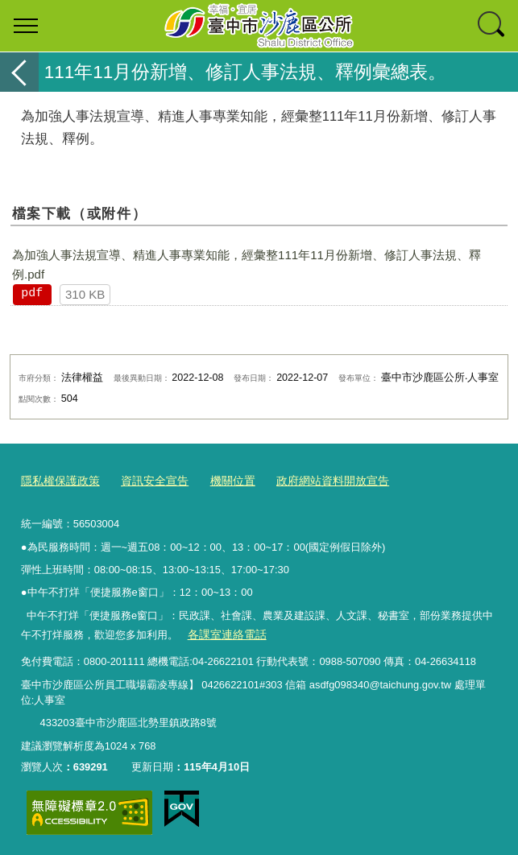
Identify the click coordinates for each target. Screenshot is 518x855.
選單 (26, 26)
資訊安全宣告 (146, 480)
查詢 (492, 26)
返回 (19, 72)
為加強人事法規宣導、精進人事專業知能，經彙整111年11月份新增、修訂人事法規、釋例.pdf (246, 264)
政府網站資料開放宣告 (315, 480)
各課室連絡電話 (223, 632)
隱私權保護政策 (57, 480)
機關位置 (221, 480)
